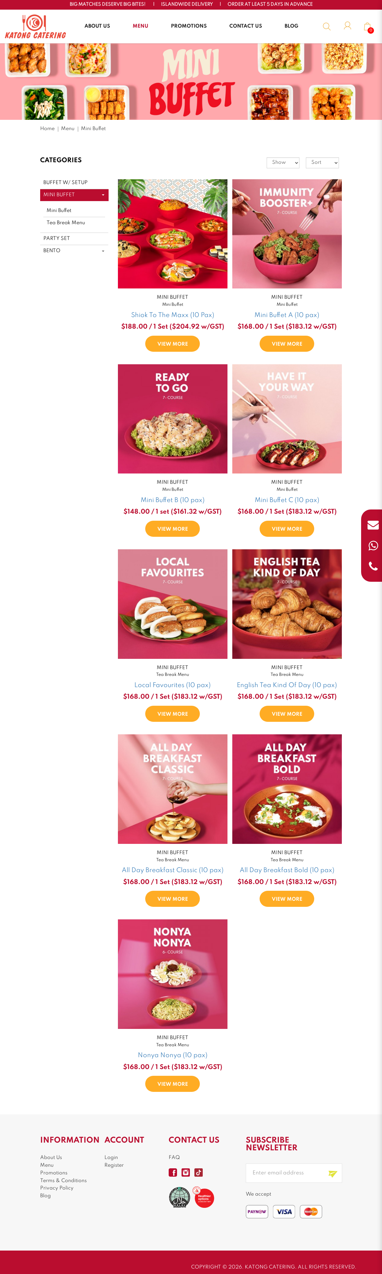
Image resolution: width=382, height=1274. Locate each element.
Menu (140, 26)
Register (114, 1165)
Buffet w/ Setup (65, 182)
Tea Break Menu (66, 223)
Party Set (56, 238)
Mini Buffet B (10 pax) (173, 500)
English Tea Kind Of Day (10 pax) (287, 685)
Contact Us (245, 26)
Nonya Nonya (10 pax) (173, 1055)
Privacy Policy (57, 1188)
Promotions (189, 26)
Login (111, 1157)
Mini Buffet (93, 128)
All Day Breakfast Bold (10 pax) (287, 870)
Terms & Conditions (63, 1180)
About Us (97, 26)
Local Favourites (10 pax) (172, 685)
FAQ (174, 1157)
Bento (51, 250)
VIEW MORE (172, 344)
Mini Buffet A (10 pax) (286, 315)
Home (47, 128)
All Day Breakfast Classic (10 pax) (173, 870)
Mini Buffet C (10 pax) (287, 500)
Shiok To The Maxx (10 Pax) (172, 315)
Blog (291, 26)
